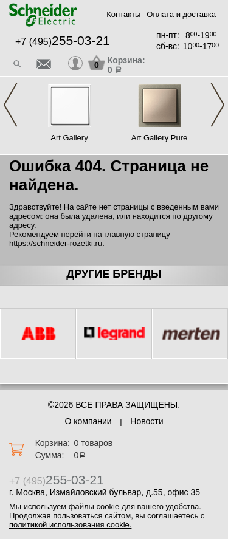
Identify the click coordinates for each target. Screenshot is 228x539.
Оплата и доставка (181, 14)
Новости (146, 421)
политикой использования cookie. (70, 524)
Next (217, 105)
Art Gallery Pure (159, 137)
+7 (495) (62, 41)
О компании (87, 421)
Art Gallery (69, 137)
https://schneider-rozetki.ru (55, 243)
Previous (10, 105)
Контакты (123, 14)
